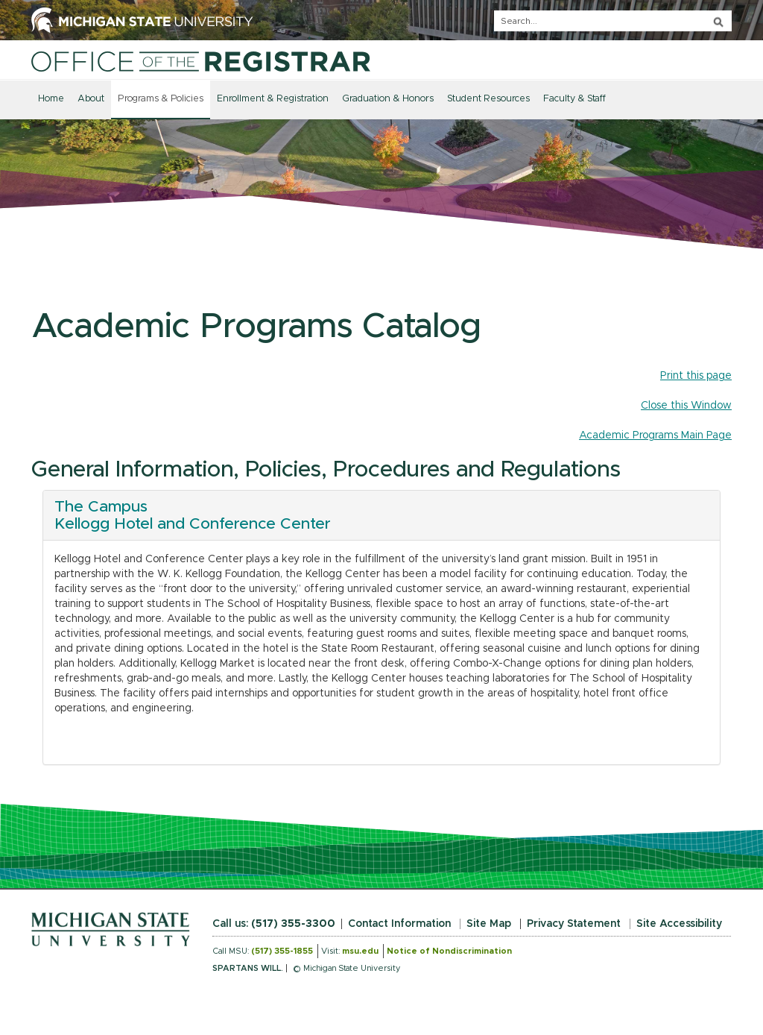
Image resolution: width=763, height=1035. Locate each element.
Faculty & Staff (574, 99)
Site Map (488, 924)
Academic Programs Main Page (655, 435)
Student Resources (488, 99)
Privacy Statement (574, 924)
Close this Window (686, 405)
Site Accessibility (679, 924)
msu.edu (360, 951)
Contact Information (399, 924)
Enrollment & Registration (273, 99)
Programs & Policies (160, 99)
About (90, 99)
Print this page (696, 376)
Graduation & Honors (388, 99)
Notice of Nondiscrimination (449, 951)
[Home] (200, 61)
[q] (613, 21)
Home (51, 99)
